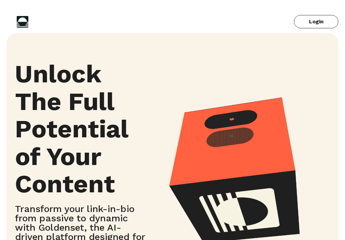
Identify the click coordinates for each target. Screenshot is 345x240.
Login (316, 21)
